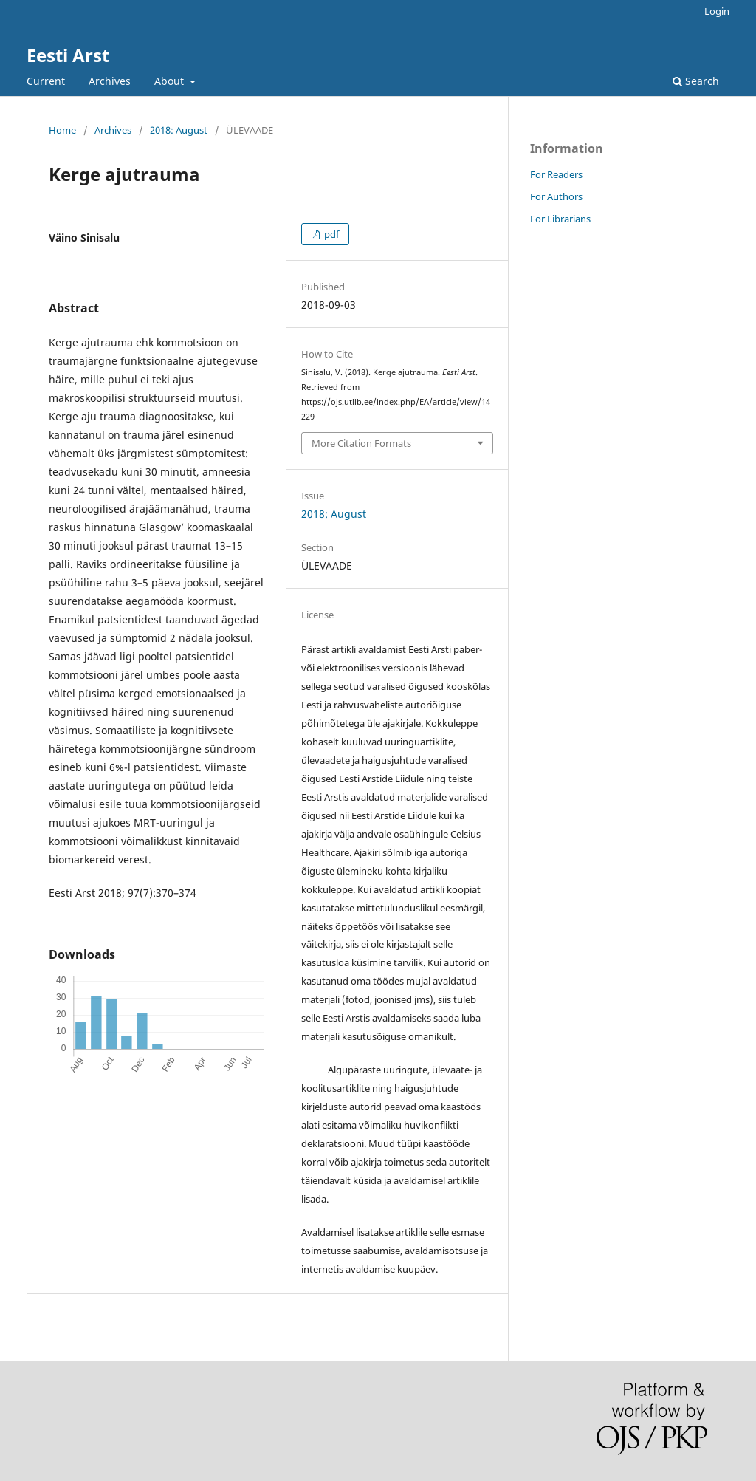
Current (46, 81)
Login (716, 11)
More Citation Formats (361, 443)
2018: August (178, 130)
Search (696, 81)
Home (62, 130)
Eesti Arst (68, 55)
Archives (110, 81)
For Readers (556, 174)
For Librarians (560, 218)
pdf (330, 234)
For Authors (556, 196)
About (170, 81)
